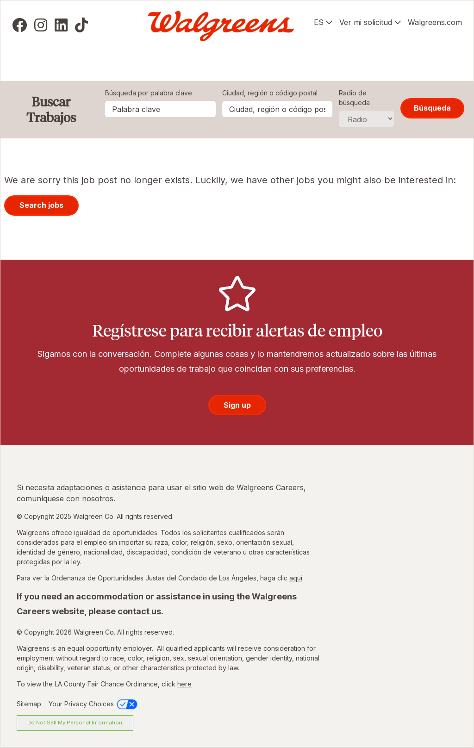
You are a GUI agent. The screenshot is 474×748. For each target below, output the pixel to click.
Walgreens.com (435, 22)
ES (319, 22)
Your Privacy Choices (94, 704)
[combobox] (277, 109)
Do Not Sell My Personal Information (74, 722)
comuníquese (40, 498)
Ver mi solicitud (365, 22)
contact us (139, 611)
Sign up (237, 405)
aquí (295, 578)
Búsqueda (432, 107)
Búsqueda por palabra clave (148, 93)
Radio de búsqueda (354, 97)
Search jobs (41, 205)
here (184, 684)
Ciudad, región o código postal (270, 93)
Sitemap (29, 704)
